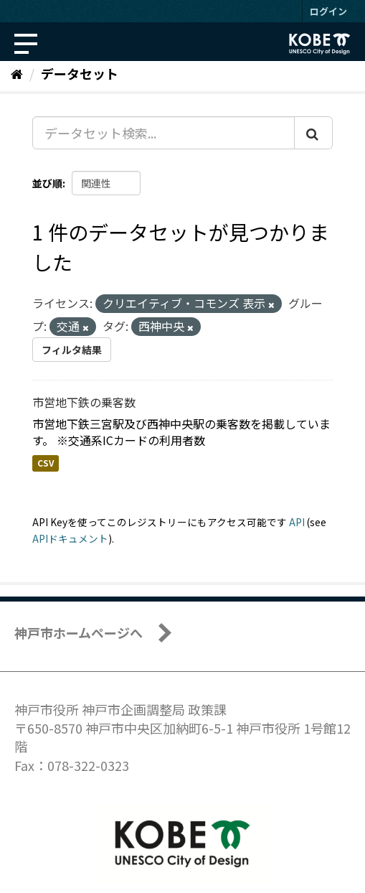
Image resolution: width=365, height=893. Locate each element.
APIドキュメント (70, 538)
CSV (45, 463)
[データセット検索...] (163, 132)
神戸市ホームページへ (78, 632)
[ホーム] (17, 73)
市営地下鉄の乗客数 (84, 402)
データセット (79, 73)
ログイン (328, 11)
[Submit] (313, 132)
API (297, 522)
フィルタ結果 (72, 349)
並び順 (47, 183)
